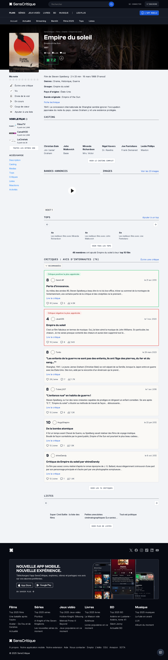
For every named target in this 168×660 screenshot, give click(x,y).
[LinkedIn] (152, 551)
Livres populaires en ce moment (96, 626)
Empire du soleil (75, 32)
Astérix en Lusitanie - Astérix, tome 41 (120, 618)
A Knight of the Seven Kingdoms (45, 622)
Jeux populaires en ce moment (71, 630)
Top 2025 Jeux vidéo (70, 612)
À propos (14, 647)
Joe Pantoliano (129, 146)
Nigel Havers (109, 146)
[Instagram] (141, 551)
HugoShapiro (64, 422)
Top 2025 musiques (145, 612)
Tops (47, 217)
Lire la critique (53, 298)
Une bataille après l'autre (18, 618)
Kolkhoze (89, 620)
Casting (49, 116)
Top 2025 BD (116, 612)
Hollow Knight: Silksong (71, 616)
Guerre (76, 81)
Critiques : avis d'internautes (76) (71, 259)
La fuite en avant (143, 616)
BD (112, 607)
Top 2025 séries (42, 612)
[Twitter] (131, 551)
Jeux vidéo (67, 607)
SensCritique (49, 32)
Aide (66, 647)
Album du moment (144, 625)
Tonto (58, 352)
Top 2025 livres (92, 612)
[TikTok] (146, 551)
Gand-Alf (60, 280)
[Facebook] (136, 551)
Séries (39, 607)
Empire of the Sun (71, 97)
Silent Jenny (116, 624)
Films (58, 32)
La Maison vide (92, 616)
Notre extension (54, 647)
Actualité (13, 631)
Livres (89, 607)
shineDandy (61, 455)
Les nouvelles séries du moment (46, 630)
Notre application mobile (32, 647)
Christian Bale (51, 146)
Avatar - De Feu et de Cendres (20, 625)
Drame (64, 32)
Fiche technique (52, 102)
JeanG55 (60, 319)
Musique (141, 607)
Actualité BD (116, 628)
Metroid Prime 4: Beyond (68, 622)
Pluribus (38, 616)
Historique (66, 81)
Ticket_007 (61, 389)
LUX (137, 620)
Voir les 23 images (150, 171)
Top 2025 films (16, 612)
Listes (48, 495)
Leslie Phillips (148, 146)
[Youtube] (157, 551)
